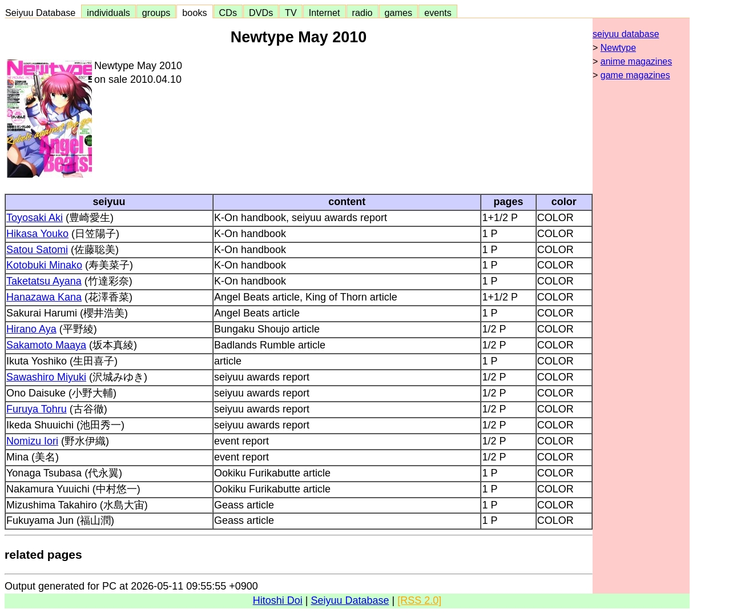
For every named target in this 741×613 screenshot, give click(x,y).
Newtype (618, 48)
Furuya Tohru (36, 409)
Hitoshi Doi (278, 600)
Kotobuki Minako (44, 265)
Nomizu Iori (32, 441)
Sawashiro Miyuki (46, 377)
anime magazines (636, 61)
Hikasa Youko (37, 233)
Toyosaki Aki (34, 217)
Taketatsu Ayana (44, 281)
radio (362, 12)
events (438, 12)
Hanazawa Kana (44, 297)
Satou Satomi (37, 249)
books (194, 12)
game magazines (635, 75)
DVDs (261, 12)
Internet (324, 12)
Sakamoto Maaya (46, 345)
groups (156, 12)
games (399, 12)
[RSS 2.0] (419, 600)
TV (290, 12)
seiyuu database (626, 34)
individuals (108, 12)
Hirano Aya (31, 329)
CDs (228, 12)
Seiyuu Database (42, 12)
